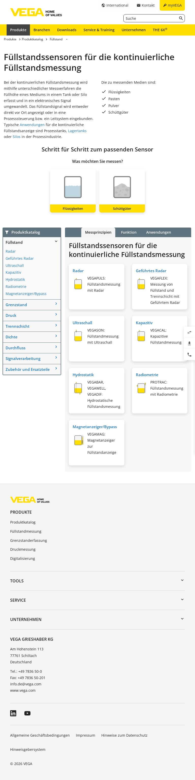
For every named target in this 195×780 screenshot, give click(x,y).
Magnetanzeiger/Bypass (26, 293)
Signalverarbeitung (23, 358)
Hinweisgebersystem (27, 749)
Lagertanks (77, 130)
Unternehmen (134, 29)
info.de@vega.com (25, 684)
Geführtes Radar (20, 258)
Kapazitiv (13, 272)
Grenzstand (16, 304)
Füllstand (14, 242)
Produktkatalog (23, 522)
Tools (17, 581)
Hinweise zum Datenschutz (124, 735)
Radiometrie (16, 286)
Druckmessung (23, 549)
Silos (17, 136)
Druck (11, 315)
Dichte (12, 336)
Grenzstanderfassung (28, 540)
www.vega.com (23, 690)
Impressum (85, 735)
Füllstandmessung (25, 531)
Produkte (18, 29)
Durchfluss (15, 347)
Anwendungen (32, 124)
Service (18, 600)
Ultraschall (15, 265)
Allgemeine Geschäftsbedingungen (40, 735)
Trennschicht (17, 326)
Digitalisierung (22, 558)
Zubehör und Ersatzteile (28, 369)
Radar (11, 251)
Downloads (66, 29)
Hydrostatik (15, 279)
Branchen (42, 29)
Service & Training (99, 29)
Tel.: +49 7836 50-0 (26, 671)
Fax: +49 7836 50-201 (27, 677)
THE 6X (160, 29)
